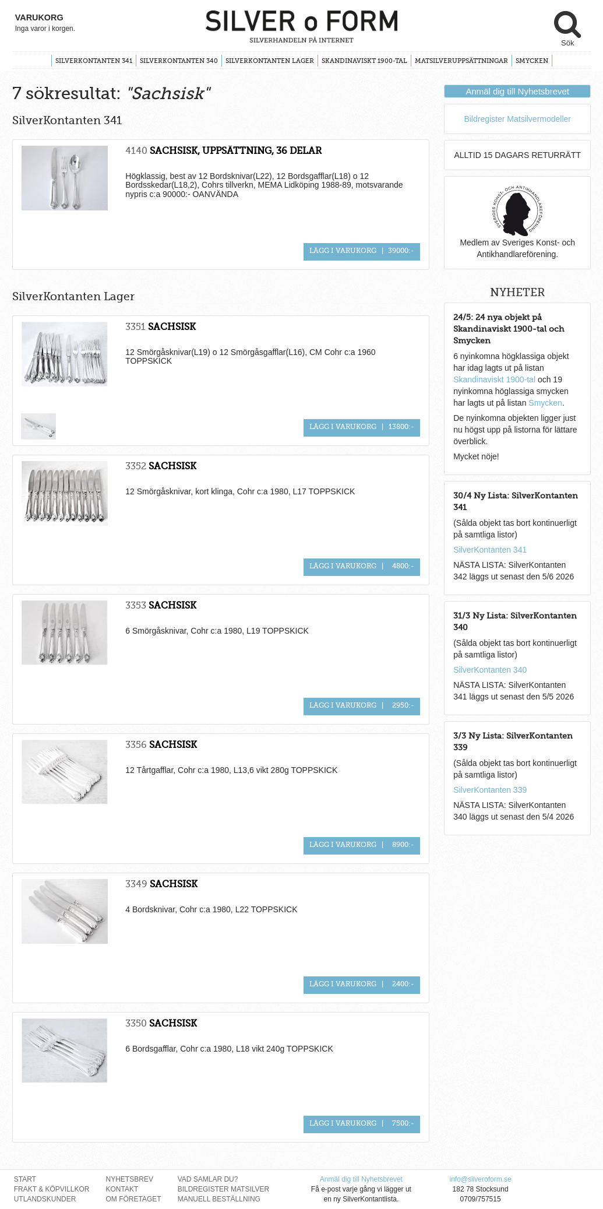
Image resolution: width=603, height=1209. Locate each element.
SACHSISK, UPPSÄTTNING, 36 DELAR (236, 150)
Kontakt (122, 1189)
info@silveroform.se (480, 1179)
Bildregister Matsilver (224, 1189)
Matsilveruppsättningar (461, 61)
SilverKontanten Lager (269, 61)
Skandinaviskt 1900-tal (364, 61)
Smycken (532, 61)
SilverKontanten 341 (93, 61)
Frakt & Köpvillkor (52, 1189)
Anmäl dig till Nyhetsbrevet (517, 91)
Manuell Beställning (219, 1199)
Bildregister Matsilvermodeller (517, 119)
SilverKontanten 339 (490, 790)
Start (25, 1179)
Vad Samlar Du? (208, 1179)
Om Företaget (133, 1199)
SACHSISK (172, 326)
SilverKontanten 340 (179, 61)
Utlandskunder (45, 1199)
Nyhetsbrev (129, 1179)
